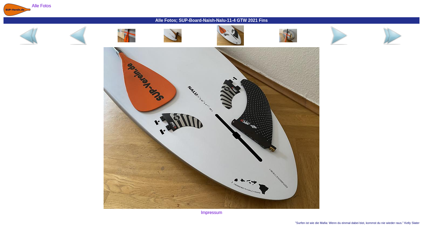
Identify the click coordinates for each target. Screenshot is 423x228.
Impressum (211, 212)
